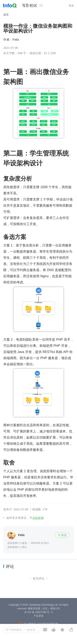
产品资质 (39, 615)
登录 (71, 5)
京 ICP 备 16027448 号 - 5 (38, 612)
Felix (16, 39)
